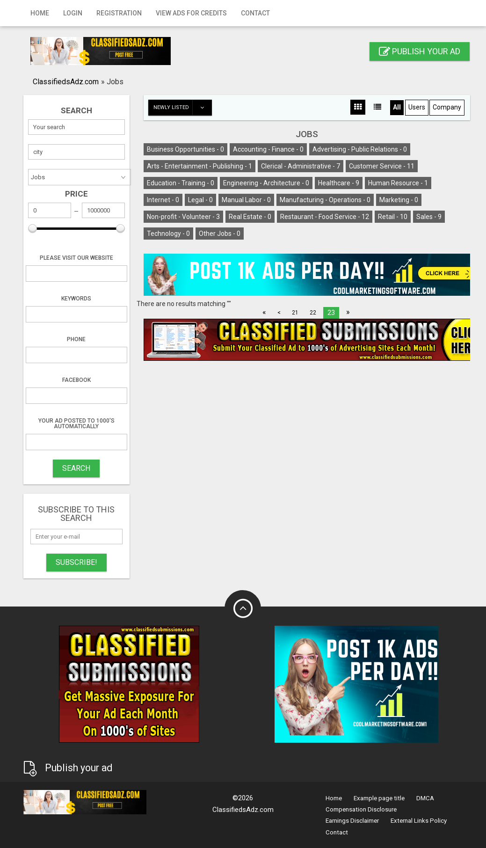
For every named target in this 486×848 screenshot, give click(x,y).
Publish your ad (419, 51)
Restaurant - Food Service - (324, 216)
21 (295, 312)
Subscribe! (76, 562)
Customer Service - (381, 166)
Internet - (163, 200)
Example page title (379, 798)
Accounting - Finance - (268, 149)
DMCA (425, 798)
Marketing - (398, 200)
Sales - (429, 216)
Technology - (168, 233)
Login (72, 13)
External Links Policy (419, 820)
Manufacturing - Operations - (325, 200)
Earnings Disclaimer (352, 820)
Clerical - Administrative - (300, 166)
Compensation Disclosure (361, 809)
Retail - (392, 216)
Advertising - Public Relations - (359, 149)
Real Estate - (250, 216)
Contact (255, 13)
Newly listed (182, 107)
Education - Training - (180, 183)
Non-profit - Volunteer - (183, 216)
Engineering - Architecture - (266, 183)
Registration (119, 13)
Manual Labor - (246, 200)
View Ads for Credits (191, 13)
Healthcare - (338, 183)
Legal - (200, 200)
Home (39, 13)
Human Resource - (398, 183)
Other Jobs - (219, 233)
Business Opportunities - (185, 149)
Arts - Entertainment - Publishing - (199, 166)
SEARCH (76, 468)
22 (313, 312)
